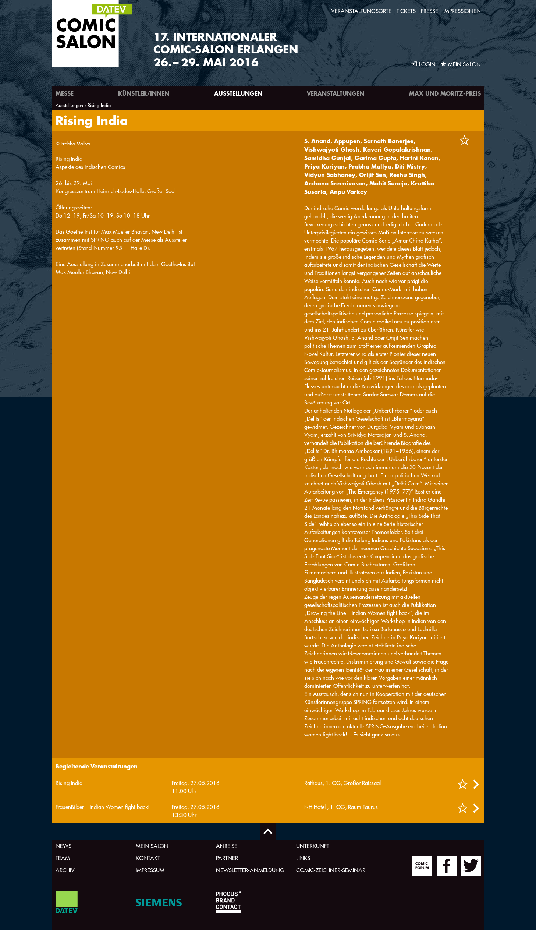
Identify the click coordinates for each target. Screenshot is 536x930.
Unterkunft (312, 845)
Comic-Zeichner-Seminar (330, 870)
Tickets (406, 10)
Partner (227, 858)
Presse (429, 10)
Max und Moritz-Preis (445, 93)
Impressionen (462, 10)
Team (63, 858)
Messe (65, 93)
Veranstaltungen (335, 93)
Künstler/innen (143, 93)
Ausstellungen (238, 93)
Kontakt (148, 858)
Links (303, 858)
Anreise (226, 845)
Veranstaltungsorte (361, 10)
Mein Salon (152, 845)
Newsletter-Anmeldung (250, 870)
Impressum (150, 870)
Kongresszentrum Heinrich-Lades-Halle (100, 514)
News (63, 845)
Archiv (65, 870)
